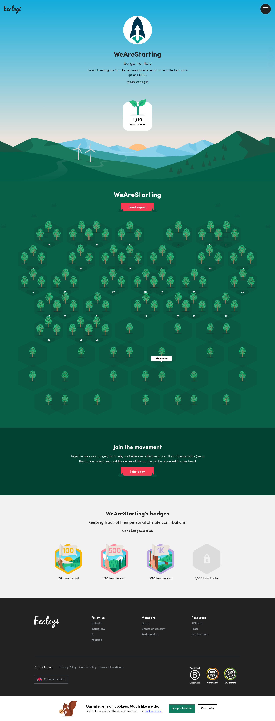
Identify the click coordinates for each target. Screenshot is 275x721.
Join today (137, 471)
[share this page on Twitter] (271, 57)
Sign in (146, 623)
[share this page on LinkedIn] (271, 65)
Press (195, 628)
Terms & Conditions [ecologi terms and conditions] (111, 683)
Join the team (200, 634)
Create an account (153, 628)
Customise (207, 708)
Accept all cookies (182, 708)
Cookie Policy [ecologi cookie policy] (87, 683)
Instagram (98, 628)
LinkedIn (96, 623)
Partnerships (150, 634)
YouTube (96, 640)
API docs (197, 623)
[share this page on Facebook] (271, 50)
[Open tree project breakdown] (137, 116)
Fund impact (138, 207)
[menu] (265, 9)
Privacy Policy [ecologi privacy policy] (67, 683)
